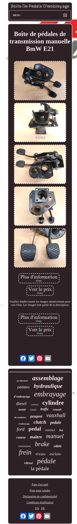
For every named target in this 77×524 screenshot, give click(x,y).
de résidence (20, 417)
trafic (44, 409)
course (21, 437)
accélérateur (22, 380)
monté (22, 409)
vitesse (28, 463)
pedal (35, 429)
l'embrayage (24, 424)
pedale (55, 422)
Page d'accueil (40, 484)
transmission (24, 446)
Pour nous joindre (40, 490)
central (34, 404)
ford (21, 429)
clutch (40, 422)
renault (57, 409)
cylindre (53, 402)
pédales (23, 387)
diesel (21, 403)
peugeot (36, 416)
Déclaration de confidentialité (40, 496)
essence (50, 430)
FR (43, 508)
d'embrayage (22, 396)
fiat (61, 430)
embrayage (50, 394)
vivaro (41, 454)
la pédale (40, 468)
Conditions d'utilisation (39, 502)
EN (37, 508)
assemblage (47, 378)
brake (42, 444)
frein (25, 452)
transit (33, 409)
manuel (55, 436)
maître (36, 436)
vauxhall (56, 415)
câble (57, 446)
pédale (46, 461)
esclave (55, 454)
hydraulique (48, 386)
